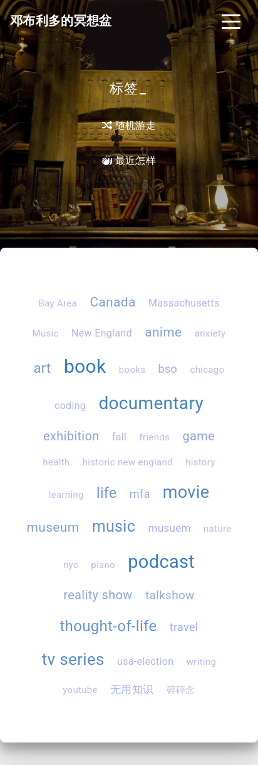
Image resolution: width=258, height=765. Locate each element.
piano (103, 564)
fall (119, 437)
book (85, 366)
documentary (151, 403)
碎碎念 (181, 690)
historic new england (128, 462)
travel (184, 627)
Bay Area (57, 303)
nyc (70, 564)
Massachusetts (184, 303)
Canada (112, 302)
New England (101, 333)
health (56, 462)
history (200, 462)
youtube (80, 690)
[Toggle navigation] (231, 20)
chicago (207, 369)
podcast (161, 561)
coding (70, 406)
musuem (169, 528)
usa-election (145, 661)
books (132, 369)
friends (155, 437)
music (113, 526)
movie (186, 492)
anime (163, 332)
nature (217, 528)
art (42, 368)
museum (53, 527)
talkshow (170, 595)
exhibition (71, 435)
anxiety (210, 333)
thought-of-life (108, 626)
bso (168, 368)
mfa (140, 493)
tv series (73, 659)
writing (202, 661)
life (106, 493)
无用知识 (131, 689)
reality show (97, 594)
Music (46, 333)
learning (66, 494)
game (198, 435)
